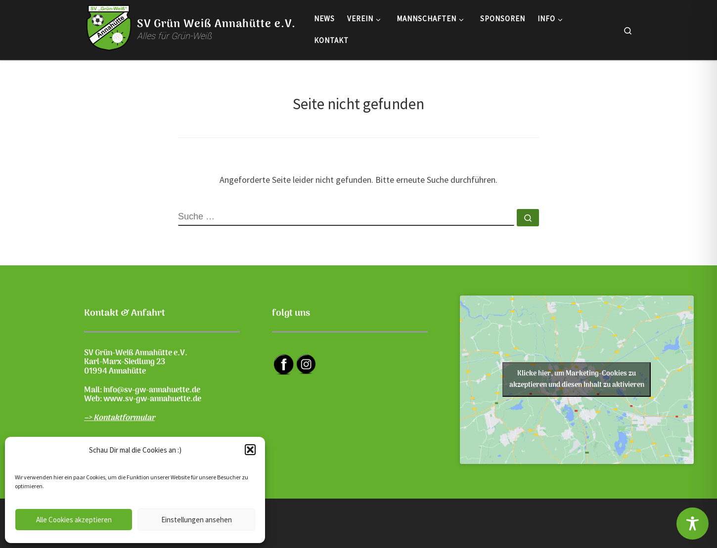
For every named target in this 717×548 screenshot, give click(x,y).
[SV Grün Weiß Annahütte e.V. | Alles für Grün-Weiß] (109, 28)
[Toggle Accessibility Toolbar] (692, 523)
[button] (250, 450)
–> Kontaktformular (119, 418)
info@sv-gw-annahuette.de (151, 390)
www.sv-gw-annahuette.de (152, 399)
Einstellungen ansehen (196, 519)
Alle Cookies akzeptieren (74, 519)
